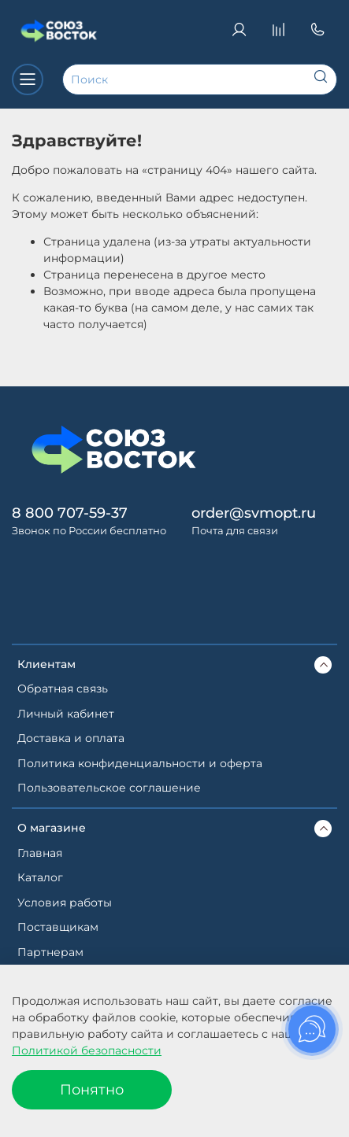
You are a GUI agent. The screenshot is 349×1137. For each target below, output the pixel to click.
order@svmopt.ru (253, 513)
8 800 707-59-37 (70, 513)
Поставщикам (57, 927)
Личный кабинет (65, 714)
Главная (39, 853)
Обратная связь (62, 688)
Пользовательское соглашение (109, 788)
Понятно (92, 1089)
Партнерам (50, 952)
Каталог (40, 877)
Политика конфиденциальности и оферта (139, 763)
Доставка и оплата (70, 738)
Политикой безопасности (87, 1050)
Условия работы (64, 902)
